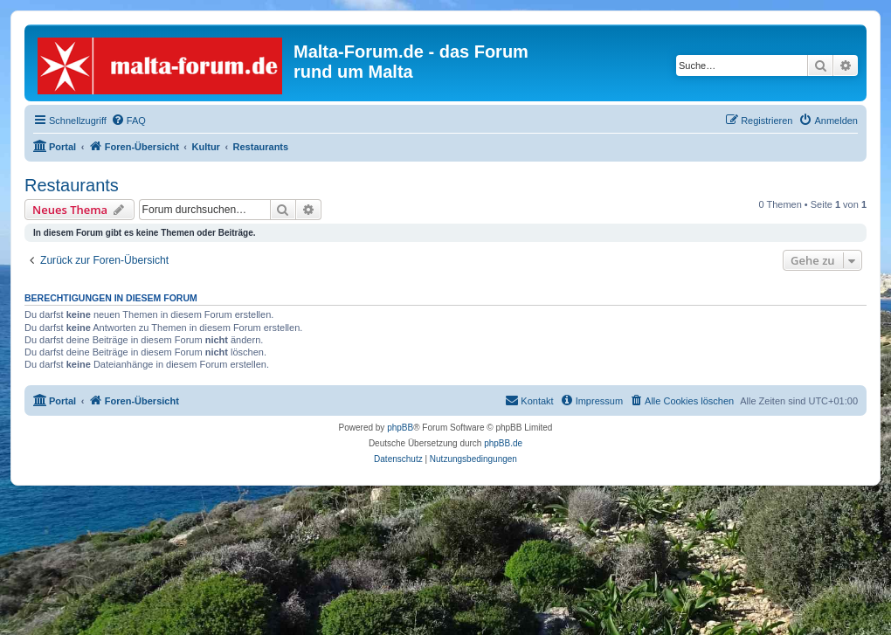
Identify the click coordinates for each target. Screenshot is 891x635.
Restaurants (71, 185)
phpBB (400, 427)
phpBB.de (503, 443)
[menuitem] (128, 120)
